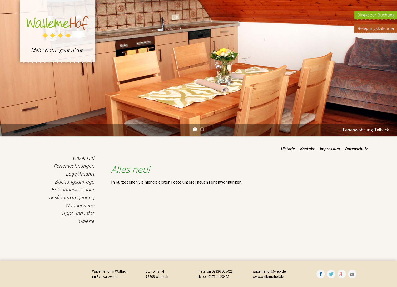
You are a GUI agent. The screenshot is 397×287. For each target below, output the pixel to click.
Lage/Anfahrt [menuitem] (80, 173)
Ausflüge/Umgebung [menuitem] (72, 197)
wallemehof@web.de (269, 271)
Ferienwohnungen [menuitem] (74, 165)
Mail (352, 274)
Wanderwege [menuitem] (80, 205)
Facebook (320, 274)
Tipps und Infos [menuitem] (78, 213)
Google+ (342, 274)
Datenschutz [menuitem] (356, 148)
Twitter (331, 274)
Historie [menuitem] (288, 148)
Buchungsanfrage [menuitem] (75, 181)
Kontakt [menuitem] (307, 148)
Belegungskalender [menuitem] (73, 189)
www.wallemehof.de (268, 276)
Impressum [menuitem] (330, 148)
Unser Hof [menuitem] (84, 157)
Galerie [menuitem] (87, 221)
